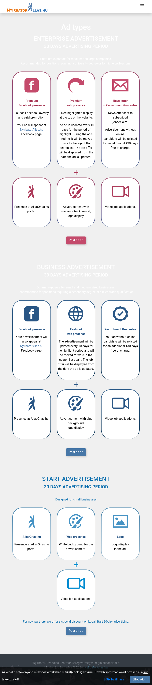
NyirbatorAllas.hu (31, 129)
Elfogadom (139, 679)
